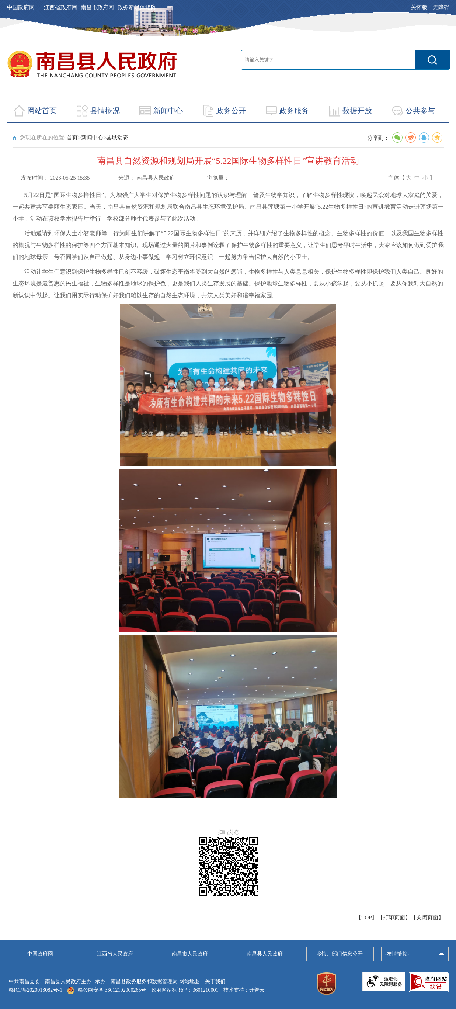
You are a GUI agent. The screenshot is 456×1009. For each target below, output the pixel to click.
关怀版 (419, 7)
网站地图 (189, 981)
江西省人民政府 (115, 954)
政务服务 (294, 111)
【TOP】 (366, 917)
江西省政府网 (60, 7)
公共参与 (420, 111)
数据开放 (357, 111)
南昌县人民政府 (265, 954)
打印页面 (394, 917)
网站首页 (42, 111)
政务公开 (231, 111)
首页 (72, 138)
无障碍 (441, 7)
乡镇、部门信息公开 (339, 954)
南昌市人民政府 (190, 954)
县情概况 (105, 111)
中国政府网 (21, 7)
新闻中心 (168, 111)
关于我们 (215, 981)
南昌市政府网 (97, 7)
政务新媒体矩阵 (137, 7)
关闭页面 (427, 917)
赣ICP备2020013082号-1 (35, 990)
